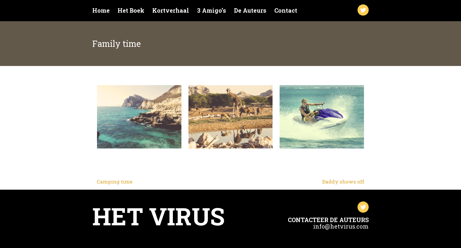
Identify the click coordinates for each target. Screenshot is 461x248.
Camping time (114, 181)
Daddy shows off (343, 181)
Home (101, 10)
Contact (285, 10)
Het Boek (131, 10)
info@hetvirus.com (341, 226)
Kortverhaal (170, 10)
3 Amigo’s (211, 10)
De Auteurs (250, 10)
